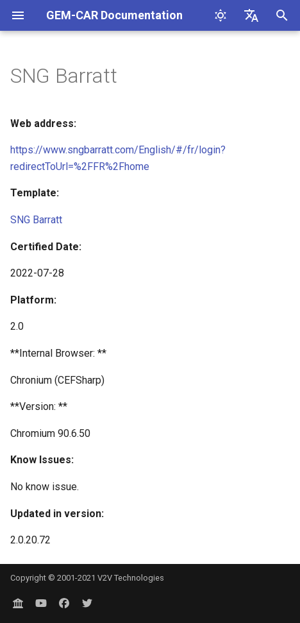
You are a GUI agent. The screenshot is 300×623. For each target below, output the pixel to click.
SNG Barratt (36, 220)
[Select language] (251, 15)
